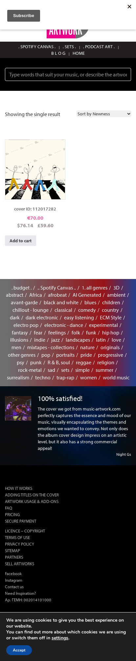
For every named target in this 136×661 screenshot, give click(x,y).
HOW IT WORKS (18, 488)
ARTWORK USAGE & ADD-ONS (31, 501)
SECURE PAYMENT (20, 521)
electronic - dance (63, 325)
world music (116, 377)
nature (87, 347)
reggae (83, 362)
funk (91, 332)
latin (101, 339)
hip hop (110, 332)
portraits (65, 354)
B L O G (58, 53)
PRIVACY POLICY (19, 544)
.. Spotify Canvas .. (56, 287)
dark (15, 317)
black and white (61, 302)
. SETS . (69, 47)
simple (82, 370)
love (116, 339)
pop (45, 354)
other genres (21, 354)
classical (63, 310)
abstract (14, 294)
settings (60, 638)
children (111, 302)
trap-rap (65, 377)
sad (51, 370)
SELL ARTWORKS (19, 563)
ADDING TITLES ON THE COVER (32, 494)
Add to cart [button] (21, 241)
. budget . (21, 287)
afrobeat (57, 294)
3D (116, 287)
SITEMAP (12, 550)
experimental (103, 325)
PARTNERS (14, 557)
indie (39, 339)
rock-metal (30, 370)
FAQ (8, 508)
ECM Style (111, 317)
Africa (35, 294)
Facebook (13, 573)
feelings (57, 332)
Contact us (14, 586)
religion (105, 362)
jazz (55, 339)
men (16, 347)
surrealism (18, 377)
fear (38, 332)
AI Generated (87, 294)
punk (36, 362)
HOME (79, 53)
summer (104, 370)
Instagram (13, 580)
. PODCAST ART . (99, 47)
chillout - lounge (30, 310)
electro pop (25, 325)
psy (20, 362)
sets (65, 370)
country (110, 310)
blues (90, 302)
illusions (19, 339)
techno (43, 377)
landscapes (78, 339)
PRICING (12, 514)
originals (110, 347)
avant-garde (24, 302)
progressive (110, 354)
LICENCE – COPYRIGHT (25, 530)
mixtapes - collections (50, 347)
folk (76, 332)
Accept (19, 650)
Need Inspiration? (20, 593)
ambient (116, 294)
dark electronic (42, 317)
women (88, 377)
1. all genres (94, 287)
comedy (87, 310)
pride (86, 354)
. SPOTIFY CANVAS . (37, 47)
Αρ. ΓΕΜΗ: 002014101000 (28, 599)
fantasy (20, 332)
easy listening (79, 317)
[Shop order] (103, 113)
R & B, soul (59, 362)
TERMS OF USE (17, 537)
